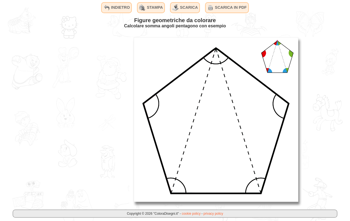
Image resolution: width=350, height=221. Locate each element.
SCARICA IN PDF (227, 7)
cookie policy (191, 214)
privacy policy (213, 214)
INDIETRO (116, 7)
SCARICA (185, 7)
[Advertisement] (88, 119)
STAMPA (151, 7)
